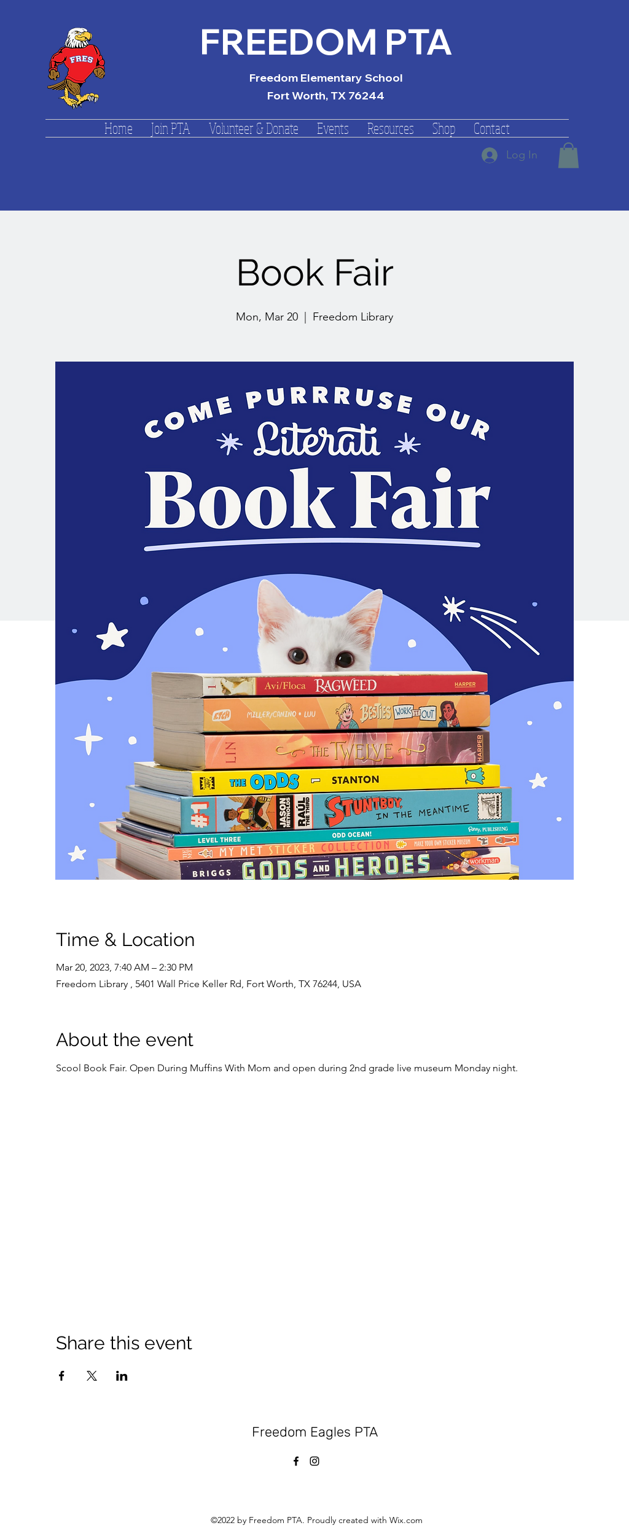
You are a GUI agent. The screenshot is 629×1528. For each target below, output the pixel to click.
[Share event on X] (92, 1376)
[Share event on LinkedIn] (122, 1376)
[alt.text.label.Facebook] (296, 1461)
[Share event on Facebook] (62, 1376)
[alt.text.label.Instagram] (314, 1461)
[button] (171, 128)
